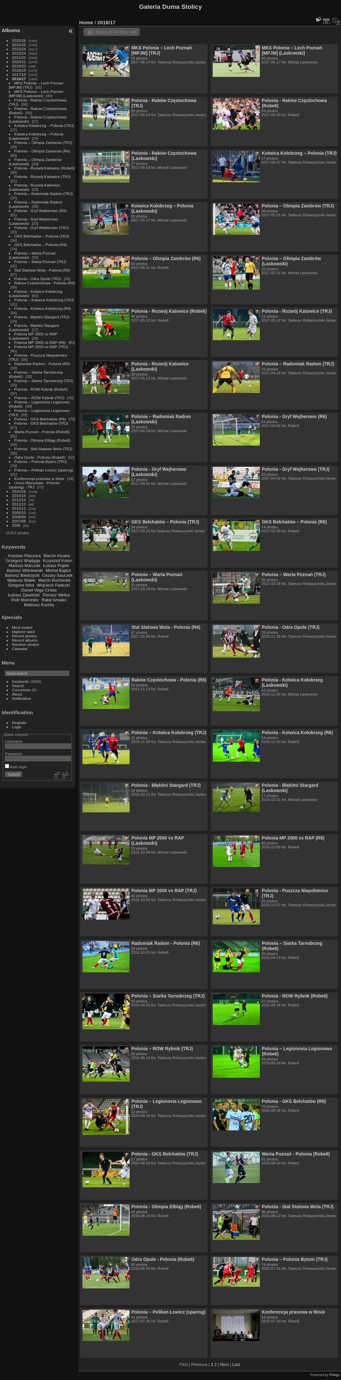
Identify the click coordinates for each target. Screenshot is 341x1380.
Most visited (22, 627)
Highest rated (23, 631)
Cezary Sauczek (57, 575)
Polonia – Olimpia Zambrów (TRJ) (43, 142)
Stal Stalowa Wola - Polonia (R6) (42, 270)
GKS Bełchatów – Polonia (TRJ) (41, 236)
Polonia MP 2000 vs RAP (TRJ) (41, 347)
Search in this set (116, 32)
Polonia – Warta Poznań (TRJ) (40, 261)
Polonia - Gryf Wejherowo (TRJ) (41, 227)
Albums (11, 30)
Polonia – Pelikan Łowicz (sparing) (43, 470)
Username (14, 741)
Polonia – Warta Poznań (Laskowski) (156, 577)
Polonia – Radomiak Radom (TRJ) (43, 193)
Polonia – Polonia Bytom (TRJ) (40, 461)
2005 (16, 525)
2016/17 (19, 79)
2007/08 (19, 521)
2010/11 (19, 508)
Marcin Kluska (57, 555)
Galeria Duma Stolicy (170, 6)
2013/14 (19, 500)
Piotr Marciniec (25, 599)
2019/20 (19, 66)
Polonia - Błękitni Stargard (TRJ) (42, 317)
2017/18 (19, 74)
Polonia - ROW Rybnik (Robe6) (41, 389)
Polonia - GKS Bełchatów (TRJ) (41, 423)
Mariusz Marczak (24, 565)
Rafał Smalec (54, 599)
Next (224, 1364)
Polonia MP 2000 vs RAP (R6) (40, 342)
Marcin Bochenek (54, 580)
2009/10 (19, 512)
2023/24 (19, 49)
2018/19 (19, 70)
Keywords (20, 681)
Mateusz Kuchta (39, 604)
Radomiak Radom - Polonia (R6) (42, 364)
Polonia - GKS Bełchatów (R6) (40, 419)
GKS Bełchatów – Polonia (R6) (40, 244)
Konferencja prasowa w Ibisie (39, 478)
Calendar (20, 648)
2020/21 (19, 62)
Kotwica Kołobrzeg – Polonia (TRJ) (44, 125)
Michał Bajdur (58, 570)
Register (19, 722)
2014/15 (19, 495)
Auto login (16, 767)
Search (18, 685)
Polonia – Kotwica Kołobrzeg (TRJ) (44, 300)
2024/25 (19, 45)
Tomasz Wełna (56, 595)
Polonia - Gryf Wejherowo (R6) (40, 210)
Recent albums (25, 640)
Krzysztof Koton (57, 560)
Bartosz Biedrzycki (22, 575)
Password (13, 754)
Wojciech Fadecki (53, 585)
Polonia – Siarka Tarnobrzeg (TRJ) (43, 381)
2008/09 (19, 517)
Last (236, 1364)
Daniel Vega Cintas (39, 590)
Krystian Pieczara (24, 555)
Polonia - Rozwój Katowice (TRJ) (42, 176)
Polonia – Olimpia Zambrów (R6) (42, 151)
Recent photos (24, 636)
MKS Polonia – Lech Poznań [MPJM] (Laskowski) (36, 93)
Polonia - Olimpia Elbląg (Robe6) (42, 440)
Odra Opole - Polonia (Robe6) (39, 457)
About (17, 694)
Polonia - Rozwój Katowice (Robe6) (44, 168)
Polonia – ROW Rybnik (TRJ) (39, 398)
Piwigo (335, 1375)
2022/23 (19, 53)
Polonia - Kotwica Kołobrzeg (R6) (42, 308)
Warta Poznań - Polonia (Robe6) (42, 432)
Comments (21, 690)
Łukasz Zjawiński (24, 595)
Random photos (25, 644)
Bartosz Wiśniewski (25, 570)
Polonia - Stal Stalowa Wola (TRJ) (43, 449)
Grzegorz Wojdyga (23, 560)
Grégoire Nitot (21, 585)
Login (17, 727)
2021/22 (19, 57)
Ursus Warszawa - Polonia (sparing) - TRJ (34, 485)
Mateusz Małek (21, 580)
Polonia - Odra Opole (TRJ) (37, 278)
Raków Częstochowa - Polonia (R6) (44, 283)
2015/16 (19, 491)
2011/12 (19, 504)
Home (86, 22)
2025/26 (19, 40)
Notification (21, 698)
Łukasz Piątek (56, 565)
